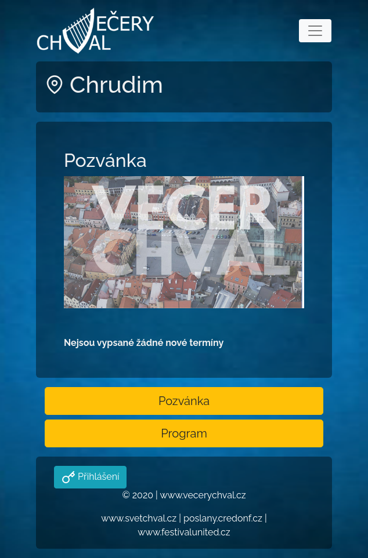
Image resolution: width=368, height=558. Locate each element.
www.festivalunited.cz (184, 532)
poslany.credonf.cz (222, 518)
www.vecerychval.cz (203, 495)
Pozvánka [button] (184, 401)
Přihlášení (97, 476)
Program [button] (184, 433)
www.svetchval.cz (138, 518)
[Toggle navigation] (315, 30)
